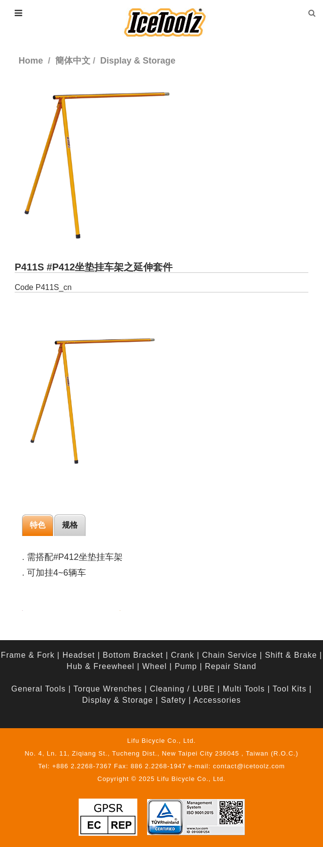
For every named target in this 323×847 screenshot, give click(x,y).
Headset (79, 655)
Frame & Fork (28, 655)
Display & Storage (117, 700)
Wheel (154, 666)
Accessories (217, 700)
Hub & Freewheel (100, 666)
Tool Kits (289, 689)
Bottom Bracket (133, 655)
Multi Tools (244, 689)
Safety (173, 700)
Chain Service (230, 655)
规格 (70, 525)
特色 (37, 525)
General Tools (38, 689)
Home (31, 61)
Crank (182, 655)
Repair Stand (230, 666)
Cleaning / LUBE (182, 689)
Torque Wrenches (107, 689)
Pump (185, 666)
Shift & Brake (291, 655)
